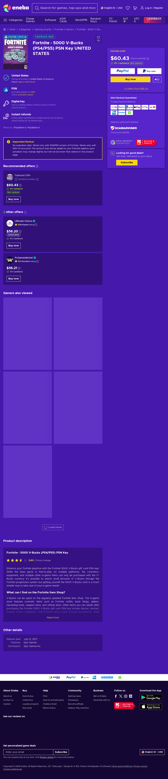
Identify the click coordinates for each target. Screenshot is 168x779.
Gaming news (74, 696)
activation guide (25, 95)
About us (7, 696)
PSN (33, 92)
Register (158, 8)
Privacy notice (47, 757)
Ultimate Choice (23, 221)
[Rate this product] (18, 561)
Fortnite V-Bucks (64, 29)
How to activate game (53, 700)
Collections (27, 700)
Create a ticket (50, 704)
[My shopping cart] (135, 8)
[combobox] (65, 7)
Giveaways (73, 700)
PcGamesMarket (24, 258)
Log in (146, 8)
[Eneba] (16, 8)
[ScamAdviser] (124, 128)
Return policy (49, 708)
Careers (7, 704)
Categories (25, 29)
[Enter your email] (28, 752)
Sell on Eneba (99, 696)
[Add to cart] (157, 79)
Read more (53, 618)
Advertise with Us (101, 700)
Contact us (8, 700)
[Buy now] (123, 71)
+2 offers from (136, 89)
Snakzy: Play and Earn (78, 708)
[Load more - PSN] (6, 90)
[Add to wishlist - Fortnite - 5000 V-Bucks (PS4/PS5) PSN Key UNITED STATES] (98, 40)
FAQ (45, 696)
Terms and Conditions (121, 766)
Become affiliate (75, 704)
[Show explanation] (36, 224)
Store (12, 29)
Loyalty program (30, 704)
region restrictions (26, 82)
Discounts (27, 708)
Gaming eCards (42, 29)
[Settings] (111, 8)
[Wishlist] (127, 8)
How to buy (27, 696)
